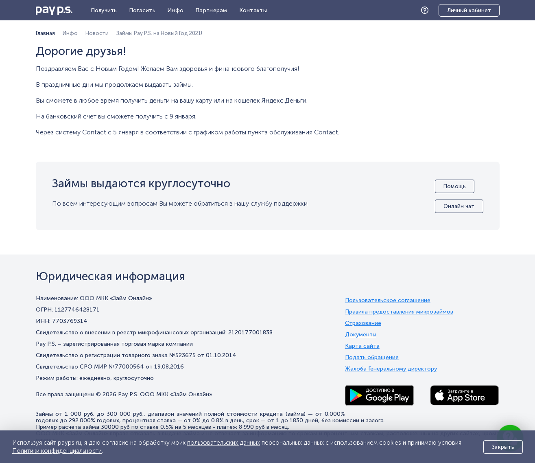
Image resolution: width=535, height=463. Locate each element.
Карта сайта (362, 346)
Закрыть (503, 447)
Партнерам (211, 10)
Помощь (426, 10)
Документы (360, 334)
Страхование (363, 323)
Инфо (175, 10)
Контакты (253, 10)
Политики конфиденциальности (57, 450)
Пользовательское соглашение (387, 300)
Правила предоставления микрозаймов (399, 312)
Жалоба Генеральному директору (391, 369)
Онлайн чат (459, 206)
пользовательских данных (223, 442)
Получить (104, 10)
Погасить (142, 10)
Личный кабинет (469, 10)
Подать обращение (372, 357)
